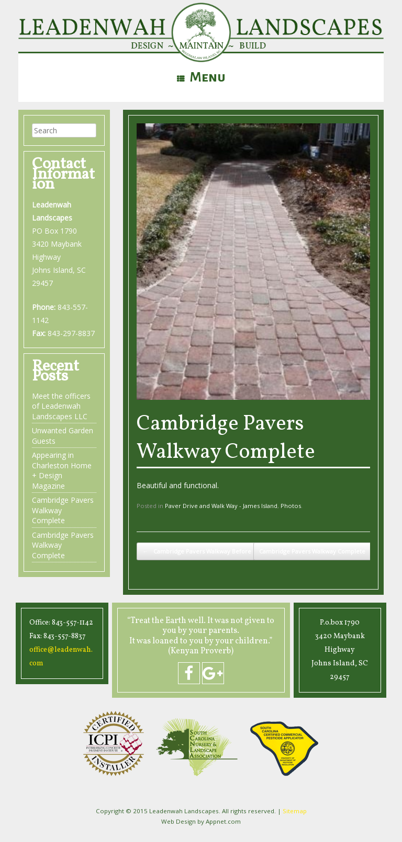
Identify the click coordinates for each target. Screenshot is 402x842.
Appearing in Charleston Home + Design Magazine (62, 470)
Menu (201, 77)
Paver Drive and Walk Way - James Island (221, 506)
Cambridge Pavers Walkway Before (196, 551)
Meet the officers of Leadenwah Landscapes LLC (61, 406)
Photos (291, 506)
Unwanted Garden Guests (62, 435)
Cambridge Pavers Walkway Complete (226, 438)
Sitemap (295, 811)
